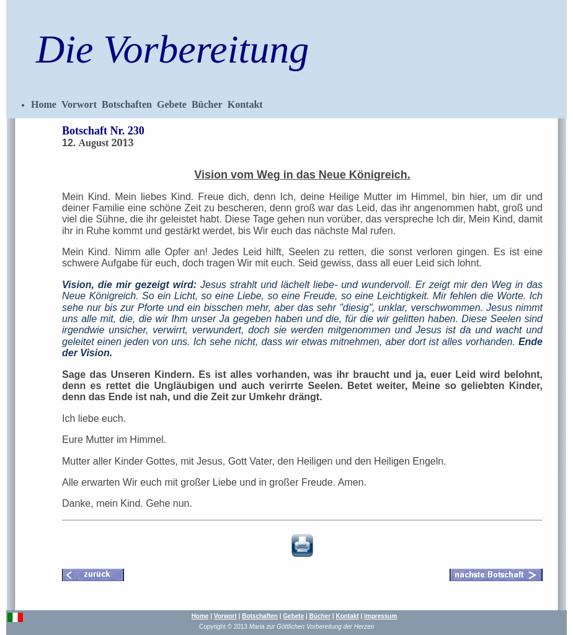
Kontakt (245, 104)
